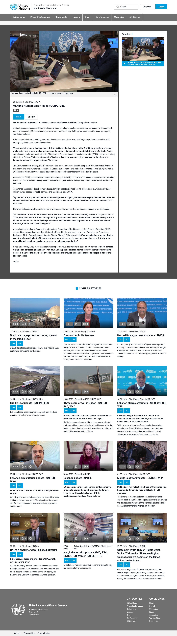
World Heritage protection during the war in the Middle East (33, 337)
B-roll (87, 17)
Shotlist (31, 117)
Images (76, 17)
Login (161, 7)
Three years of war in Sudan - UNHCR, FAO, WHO (86, 404)
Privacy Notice (44, 633)
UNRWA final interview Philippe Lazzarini (33, 549)
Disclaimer (153, 621)
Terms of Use (154, 618)
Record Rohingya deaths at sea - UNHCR (140, 335)
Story (18, 117)
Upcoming (119, 17)
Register (147, 7)
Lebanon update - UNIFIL (78, 477)
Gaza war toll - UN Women (79, 335)
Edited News (19, 17)
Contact (17, 633)
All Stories (135, 17)
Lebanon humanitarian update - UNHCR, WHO (33, 479)
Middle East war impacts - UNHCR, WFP (140, 477)
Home (151, 603)
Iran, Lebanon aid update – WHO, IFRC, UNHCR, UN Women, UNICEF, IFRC (86, 554)
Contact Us (153, 615)
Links (151, 612)
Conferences (102, 17)
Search (152, 606)
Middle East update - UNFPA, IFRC (29, 402)
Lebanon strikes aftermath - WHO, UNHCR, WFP (141, 404)
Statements (61, 17)
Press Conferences (40, 17)
